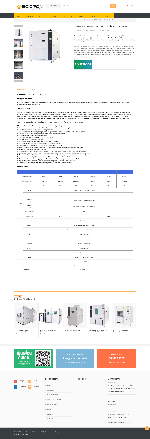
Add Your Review (104, 30)
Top (147, 428)
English (130, 6)
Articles (82, 16)
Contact (108, 16)
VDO (72, 16)
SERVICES (54, 16)
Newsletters (95, 16)
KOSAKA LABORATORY (54, 400)
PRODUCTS (41, 16)
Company (29, 16)
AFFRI (48, 385)
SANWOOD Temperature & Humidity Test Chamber (98, 331)
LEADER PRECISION (53, 405)
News (64, 16)
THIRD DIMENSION (52, 395)
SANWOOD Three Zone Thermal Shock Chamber (121, 331)
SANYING (50, 414)
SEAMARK (50, 419)
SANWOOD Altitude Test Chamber (72, 331)
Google (21, 381)
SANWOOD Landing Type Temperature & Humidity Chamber (48, 332)
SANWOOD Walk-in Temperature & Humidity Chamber (24, 332)
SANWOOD (50, 409)
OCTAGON (50, 390)
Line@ (35, 381)
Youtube (36, 386)
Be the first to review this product (85, 30)
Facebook (22, 386)
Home (19, 16)
